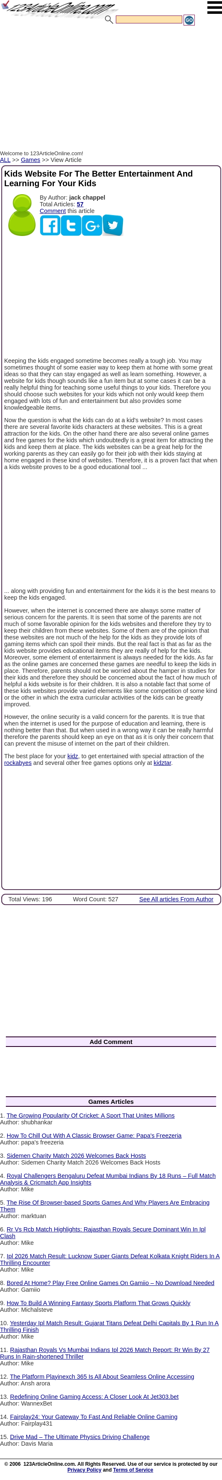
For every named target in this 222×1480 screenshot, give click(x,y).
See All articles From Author (176, 899)
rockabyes (18, 762)
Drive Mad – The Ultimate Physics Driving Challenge (80, 1437)
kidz (72, 756)
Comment (53, 211)
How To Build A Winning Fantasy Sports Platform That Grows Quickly (98, 1303)
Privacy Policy (84, 1470)
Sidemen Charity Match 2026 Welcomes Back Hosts (76, 1155)
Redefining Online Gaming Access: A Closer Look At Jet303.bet (94, 1396)
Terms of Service (133, 1470)
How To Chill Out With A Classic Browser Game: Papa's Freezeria (94, 1135)
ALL (5, 159)
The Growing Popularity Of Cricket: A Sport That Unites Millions (91, 1115)
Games (30, 159)
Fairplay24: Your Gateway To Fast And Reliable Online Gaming (94, 1416)
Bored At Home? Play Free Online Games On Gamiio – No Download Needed (110, 1283)
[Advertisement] (111, 89)
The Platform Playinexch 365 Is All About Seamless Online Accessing (102, 1376)
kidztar (162, 762)
